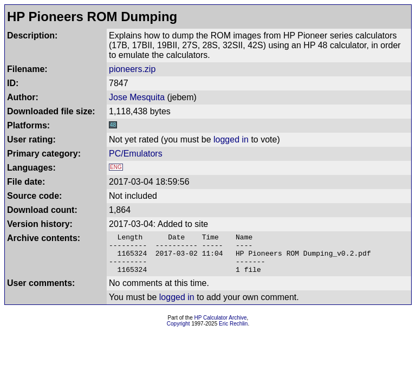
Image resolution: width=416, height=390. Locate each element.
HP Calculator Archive (220, 326)
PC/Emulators (135, 153)
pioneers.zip (132, 69)
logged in (231, 139)
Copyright (178, 332)
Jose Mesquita (137, 97)
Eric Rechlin (233, 332)
